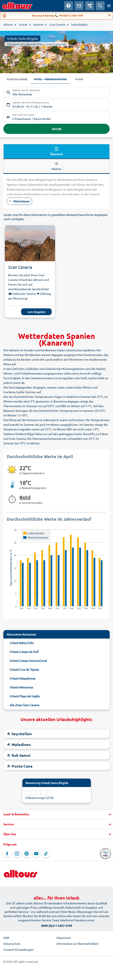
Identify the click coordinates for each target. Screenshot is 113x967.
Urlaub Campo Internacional (28, 660)
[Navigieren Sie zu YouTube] (36, 853)
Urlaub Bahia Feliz (22, 643)
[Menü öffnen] (108, 5)
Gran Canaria (20, 267)
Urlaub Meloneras (21, 687)
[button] (56, 814)
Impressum (63, 938)
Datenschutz (11, 943)
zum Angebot (36, 312)
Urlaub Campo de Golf (24, 652)
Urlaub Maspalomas (22, 678)
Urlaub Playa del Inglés (25, 696)
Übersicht (56, 151)
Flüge (79, 79)
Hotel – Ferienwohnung (50, 79)
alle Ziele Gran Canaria (24, 705)
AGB (6, 938)
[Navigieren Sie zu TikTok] (46, 853)
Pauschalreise (17, 79)
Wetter (56, 166)
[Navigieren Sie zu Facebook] (7, 853)
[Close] (109, 15)
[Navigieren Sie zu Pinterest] (26, 853)
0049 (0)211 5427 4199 (56, 925)
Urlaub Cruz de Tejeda (24, 669)
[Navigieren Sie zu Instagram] (17, 853)
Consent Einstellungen (18, 949)
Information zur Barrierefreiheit (77, 943)
